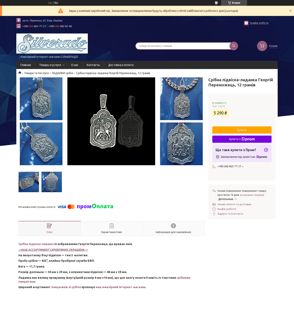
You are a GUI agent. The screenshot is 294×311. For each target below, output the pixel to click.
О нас (74, 65)
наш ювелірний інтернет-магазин (120, 287)
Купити (242, 130)
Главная (25, 65)
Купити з (242, 139)
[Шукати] (233, 46)
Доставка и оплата (121, 65)
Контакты (93, 65)
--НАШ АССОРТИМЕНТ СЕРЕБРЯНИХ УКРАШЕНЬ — (53, 249)
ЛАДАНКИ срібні (62, 73)
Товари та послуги (36, 73)
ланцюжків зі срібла (66, 287)
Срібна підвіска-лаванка (36, 244)
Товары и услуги (50, 65)
